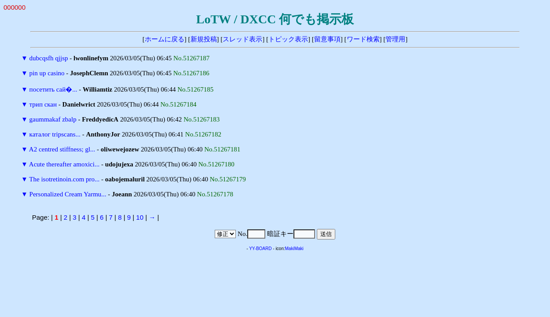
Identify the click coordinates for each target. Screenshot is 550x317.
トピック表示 (288, 39)
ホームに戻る (164, 39)
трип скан (43, 104)
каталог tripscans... (55, 134)
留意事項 (327, 39)
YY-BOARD (260, 248)
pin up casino (47, 73)
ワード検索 (363, 39)
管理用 (395, 39)
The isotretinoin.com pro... (64, 179)
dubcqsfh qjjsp (48, 58)
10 (139, 217)
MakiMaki (294, 248)
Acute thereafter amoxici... (64, 164)
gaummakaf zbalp (53, 119)
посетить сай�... (53, 89)
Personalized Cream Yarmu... (67, 194)
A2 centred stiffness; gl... (62, 149)
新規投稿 (204, 39)
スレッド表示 (242, 39)
